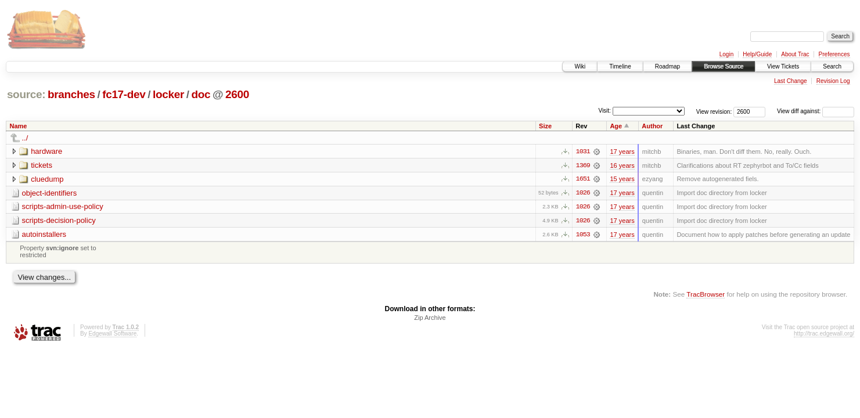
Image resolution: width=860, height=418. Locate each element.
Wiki (579, 66)
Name (18, 125)
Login (726, 54)
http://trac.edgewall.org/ (824, 334)
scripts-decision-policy (59, 221)
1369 (583, 165)
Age (616, 125)
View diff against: (815, 111)
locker (168, 94)
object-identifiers (49, 193)
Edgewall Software (112, 334)
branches (71, 94)
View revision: (714, 111)
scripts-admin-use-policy (62, 207)
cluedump (47, 179)
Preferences (834, 54)
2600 (237, 94)
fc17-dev (123, 94)
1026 (583, 193)
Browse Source (723, 66)
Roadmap (667, 66)
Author (652, 125)
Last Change (790, 81)
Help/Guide (757, 54)
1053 (583, 235)
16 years (622, 165)
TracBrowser (705, 294)
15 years (622, 179)
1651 (583, 179)
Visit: (604, 110)
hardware (46, 151)
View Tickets (783, 66)
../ (25, 138)
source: (26, 94)
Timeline (620, 66)
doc (200, 94)
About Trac (795, 54)
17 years (622, 151)
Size (545, 125)
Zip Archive (429, 318)
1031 (583, 151)
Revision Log (833, 81)
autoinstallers (44, 234)
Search (832, 66)
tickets (41, 165)
